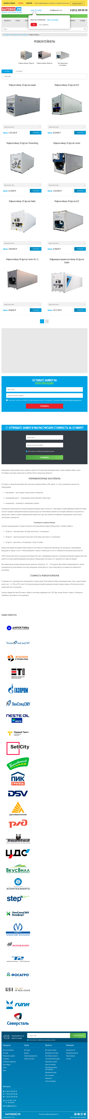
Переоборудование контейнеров (51, 1068)
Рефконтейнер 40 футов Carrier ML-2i (22, 259)
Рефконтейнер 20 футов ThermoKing (22, 143)
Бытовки (5, 1053)
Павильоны (48, 1078)
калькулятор (71, 21)
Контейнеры (23, 35)
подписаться (78, 1035)
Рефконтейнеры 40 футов (44, 63)
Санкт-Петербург (36, 10)
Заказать (36, 133)
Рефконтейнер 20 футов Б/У (66, 85)
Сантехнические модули (52, 1059)
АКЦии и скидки (9, 3)
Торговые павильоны (9, 1062)
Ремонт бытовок (29, 1059)
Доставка (27, 1050)
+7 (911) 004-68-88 (10, 1094)
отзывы (82, 21)
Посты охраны (49, 1075)
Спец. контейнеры (50, 1081)
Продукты (7, 21)
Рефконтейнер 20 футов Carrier (66, 143)
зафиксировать (77, 4)
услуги (18, 21)
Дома (4, 1067)
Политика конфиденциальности (48, 1114)
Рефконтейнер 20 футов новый (22, 85)
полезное (28, 21)
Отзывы (68, 1059)
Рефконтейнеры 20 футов (26, 63)
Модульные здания (9, 1056)
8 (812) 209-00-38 (10, 1091)
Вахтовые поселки (50, 1050)
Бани (4, 1070)
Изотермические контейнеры (63, 64)
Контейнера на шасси (51, 1056)
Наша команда (70, 1056)
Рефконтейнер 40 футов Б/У (66, 201)
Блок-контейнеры (8, 1050)
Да (34, 25)
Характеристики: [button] (9, 127)
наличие (29, 3)
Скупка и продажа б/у (30, 1056)
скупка (20, 3)
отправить (44, 406)
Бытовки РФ (7, 35)
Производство (70, 1050)
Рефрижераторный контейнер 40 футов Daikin (67, 261)
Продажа (15, 35)
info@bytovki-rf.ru (9, 1106)
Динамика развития (72, 1053)
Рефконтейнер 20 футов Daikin (22, 201)
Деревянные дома (50, 1072)
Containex (6, 1059)
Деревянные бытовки (51, 1053)
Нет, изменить (43, 24)
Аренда (26, 1053)
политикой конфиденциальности (71, 400)
